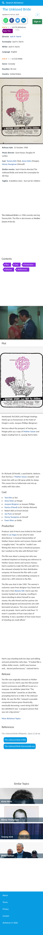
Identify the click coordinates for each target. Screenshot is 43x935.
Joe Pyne (8, 514)
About (5, 895)
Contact (6, 916)
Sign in (37, 21)
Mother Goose (29, 431)
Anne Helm (26, 161)
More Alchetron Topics (11, 718)
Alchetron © (10, 923)
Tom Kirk (8, 497)
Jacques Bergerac (12, 504)
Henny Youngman (9, 164)
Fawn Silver (9, 520)
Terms (5, 902)
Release (8, 269)
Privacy (6, 909)
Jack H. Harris (15, 36)
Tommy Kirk (11, 161)
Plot (7, 264)
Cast (16, 264)
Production (28, 264)
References (22, 269)
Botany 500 (19, 591)
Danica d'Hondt (11, 507)
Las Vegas (13, 535)
